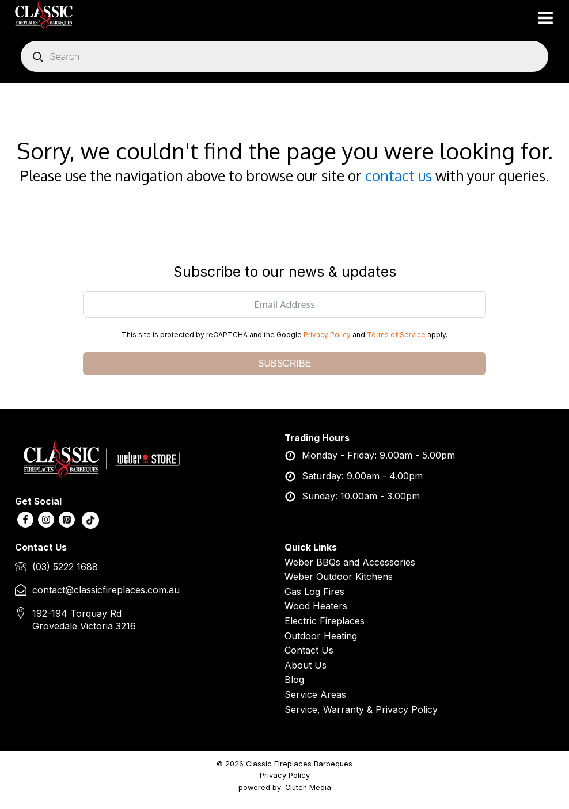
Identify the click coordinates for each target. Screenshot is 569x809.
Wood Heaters (315, 606)
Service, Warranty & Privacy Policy (361, 709)
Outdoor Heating (320, 636)
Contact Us (308, 650)
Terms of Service (396, 334)
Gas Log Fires (314, 591)
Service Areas (315, 694)
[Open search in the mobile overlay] (284, 56)
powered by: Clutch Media (284, 787)
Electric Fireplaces (324, 621)
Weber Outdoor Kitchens (338, 576)
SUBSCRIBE (284, 363)
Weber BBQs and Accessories (349, 562)
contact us (398, 176)
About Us (305, 665)
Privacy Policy (327, 334)
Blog (294, 679)
